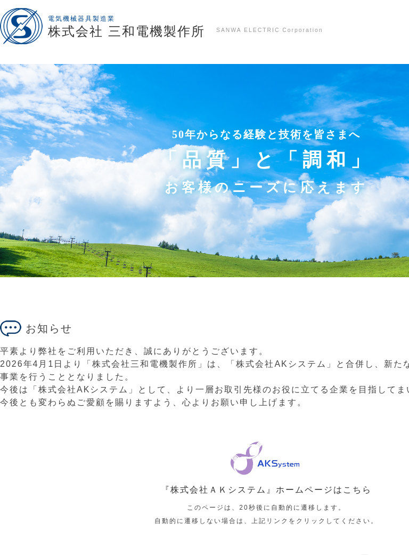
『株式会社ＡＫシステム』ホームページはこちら (266, 489)
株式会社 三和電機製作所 (126, 31)
